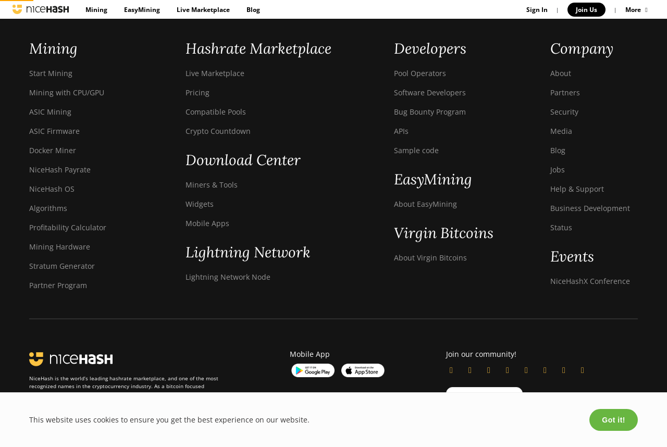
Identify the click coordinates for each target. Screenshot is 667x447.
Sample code (416, 150)
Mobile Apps (207, 223)
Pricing (197, 92)
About (560, 73)
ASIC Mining (50, 112)
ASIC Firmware (54, 131)
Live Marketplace (203, 9)
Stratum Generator (62, 266)
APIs (401, 131)
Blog (253, 9)
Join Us (586, 9)
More (637, 9)
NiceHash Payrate (60, 170)
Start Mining (50, 73)
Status (561, 227)
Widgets (200, 204)
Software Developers (430, 92)
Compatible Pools (216, 112)
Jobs (557, 170)
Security (564, 112)
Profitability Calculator (67, 227)
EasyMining (142, 9)
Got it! (613, 420)
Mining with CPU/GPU (66, 92)
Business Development (590, 208)
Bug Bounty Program (430, 112)
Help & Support (577, 189)
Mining (96, 9)
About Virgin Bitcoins (430, 258)
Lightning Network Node (228, 277)
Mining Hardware (59, 247)
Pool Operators (420, 73)
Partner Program (58, 285)
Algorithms (48, 208)
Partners (565, 92)
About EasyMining (425, 204)
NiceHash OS (52, 189)
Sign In (537, 9)
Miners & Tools (212, 185)
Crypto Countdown (218, 131)
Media (561, 131)
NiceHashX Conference (590, 281)
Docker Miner (52, 150)
